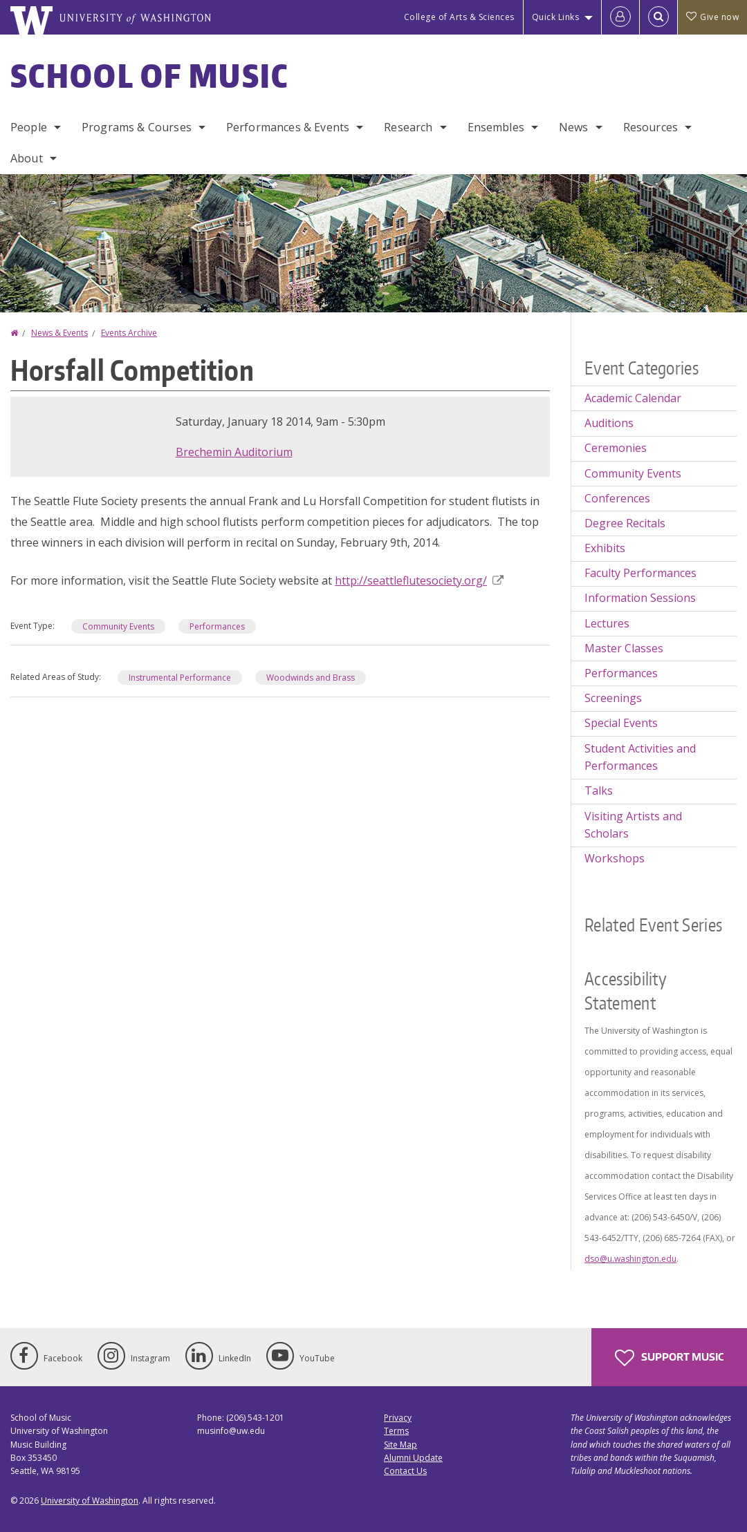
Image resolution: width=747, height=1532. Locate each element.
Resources (650, 127)
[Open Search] (658, 17)
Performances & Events (287, 127)
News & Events (59, 333)
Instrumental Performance (180, 677)
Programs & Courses (137, 127)
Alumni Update (413, 1458)
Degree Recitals (624, 523)
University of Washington (89, 1500)
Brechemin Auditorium (234, 452)
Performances (217, 626)
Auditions (609, 423)
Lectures (606, 623)
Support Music (669, 1358)
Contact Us (405, 1471)
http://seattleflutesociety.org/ (419, 580)
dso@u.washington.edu (630, 1259)
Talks (598, 790)
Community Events (118, 626)
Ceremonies (615, 447)
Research (408, 127)
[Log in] (620, 17)
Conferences (617, 498)
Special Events (621, 722)
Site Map (400, 1444)
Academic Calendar (632, 398)
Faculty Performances (640, 572)
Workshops (614, 858)
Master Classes (623, 648)
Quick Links (556, 17)
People (28, 127)
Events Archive (129, 333)
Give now (712, 17)
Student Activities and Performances (640, 757)
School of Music (149, 75)
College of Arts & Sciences (459, 17)
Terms (396, 1431)
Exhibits (604, 548)
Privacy (398, 1418)
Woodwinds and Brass (310, 677)
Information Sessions (640, 597)
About (26, 158)
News (574, 127)
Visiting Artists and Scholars (633, 825)
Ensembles (496, 127)
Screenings (613, 698)
